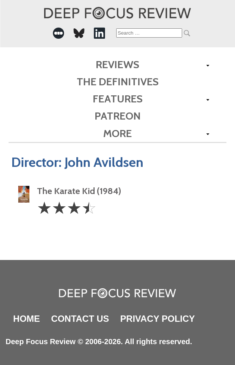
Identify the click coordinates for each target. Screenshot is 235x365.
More (117, 133)
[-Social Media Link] (58, 33)
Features (118, 98)
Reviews (117, 64)
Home (26, 319)
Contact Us (80, 319)
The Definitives (118, 81)
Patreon (118, 116)
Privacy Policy (157, 319)
